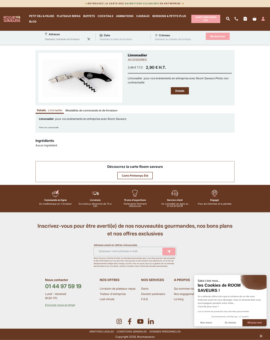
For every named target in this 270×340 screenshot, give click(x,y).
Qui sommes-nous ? (187, 288)
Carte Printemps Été (205, 19)
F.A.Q (144, 299)
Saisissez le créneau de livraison (173, 38)
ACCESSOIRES (137, 59)
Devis (144, 288)
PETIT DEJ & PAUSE (41, 16)
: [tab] (50, 110)
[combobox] (65, 39)
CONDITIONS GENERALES (132, 331)
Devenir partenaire (153, 294)
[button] (261, 336)
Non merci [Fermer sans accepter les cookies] (206, 322)
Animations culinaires (142, 3)
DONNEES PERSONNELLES (165, 331)
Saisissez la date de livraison (116, 38)
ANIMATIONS (124, 16)
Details (179, 91)
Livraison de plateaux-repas (118, 288)
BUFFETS (89, 16)
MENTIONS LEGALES (102, 331)
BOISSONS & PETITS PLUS (169, 16)
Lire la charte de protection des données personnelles (223, 311)
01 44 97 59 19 (63, 286)
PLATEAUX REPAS (68, 16)
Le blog (179, 299)
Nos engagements (186, 294)
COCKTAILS (105, 16)
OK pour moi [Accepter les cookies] (254, 322)
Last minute (107, 299)
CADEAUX (143, 16)
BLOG (33, 21)
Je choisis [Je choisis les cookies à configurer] (230, 322)
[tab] (91, 110)
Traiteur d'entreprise (113, 294)
